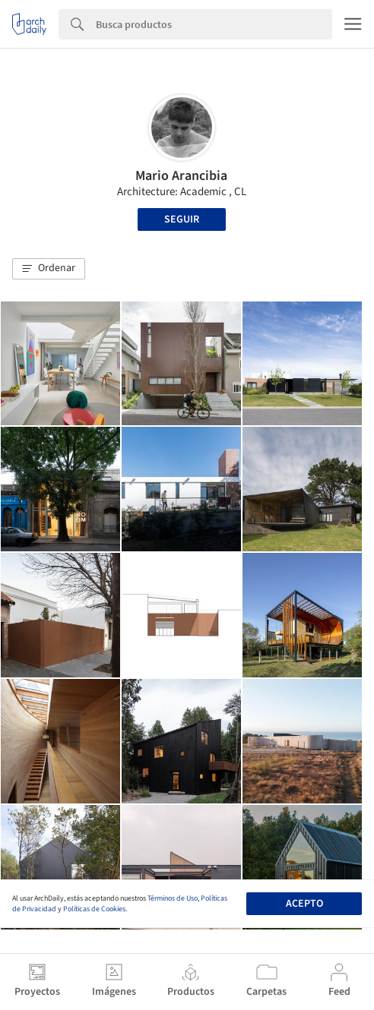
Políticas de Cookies (94, 909)
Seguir (181, 219)
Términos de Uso (172, 898)
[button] (48, 268)
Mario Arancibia (181, 175)
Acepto (304, 903)
